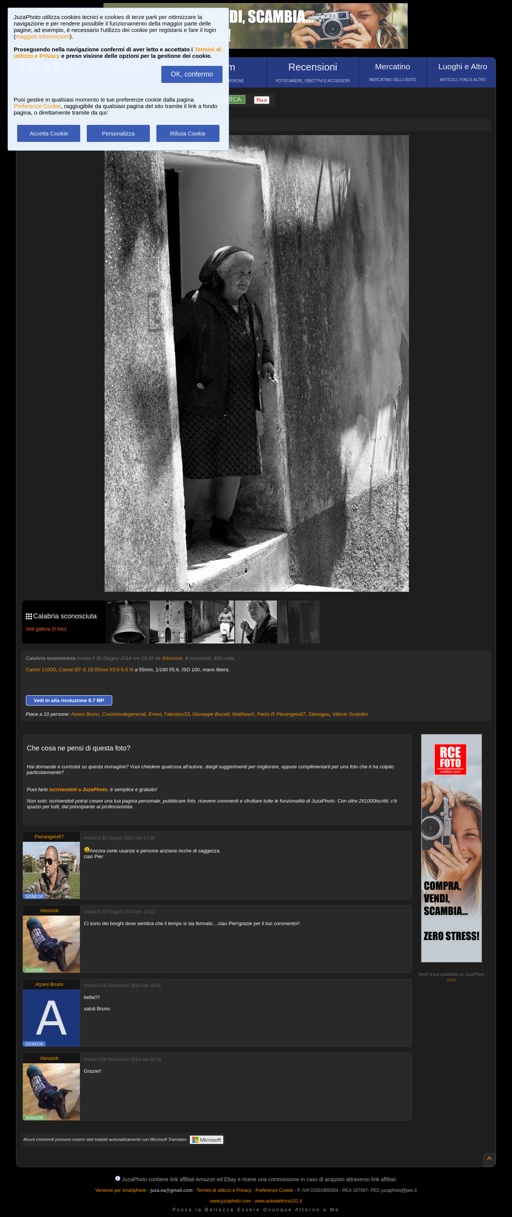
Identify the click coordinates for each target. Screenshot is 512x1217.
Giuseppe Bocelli (211, 714)
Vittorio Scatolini (350, 714)
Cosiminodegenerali (124, 714)
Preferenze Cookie (37, 106)
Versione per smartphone (120, 1190)
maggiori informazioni (43, 36)
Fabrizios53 (176, 714)
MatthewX (243, 714)
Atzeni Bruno (85, 714)
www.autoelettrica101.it (278, 1201)
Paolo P (265, 714)
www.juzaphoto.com (230, 1201)
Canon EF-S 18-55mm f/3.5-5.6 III (96, 669)
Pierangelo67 (291, 714)
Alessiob (172, 658)
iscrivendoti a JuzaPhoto (78, 789)
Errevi (154, 714)
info (451, 980)
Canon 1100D (41, 669)
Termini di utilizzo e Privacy (224, 1190)
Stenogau (319, 714)
